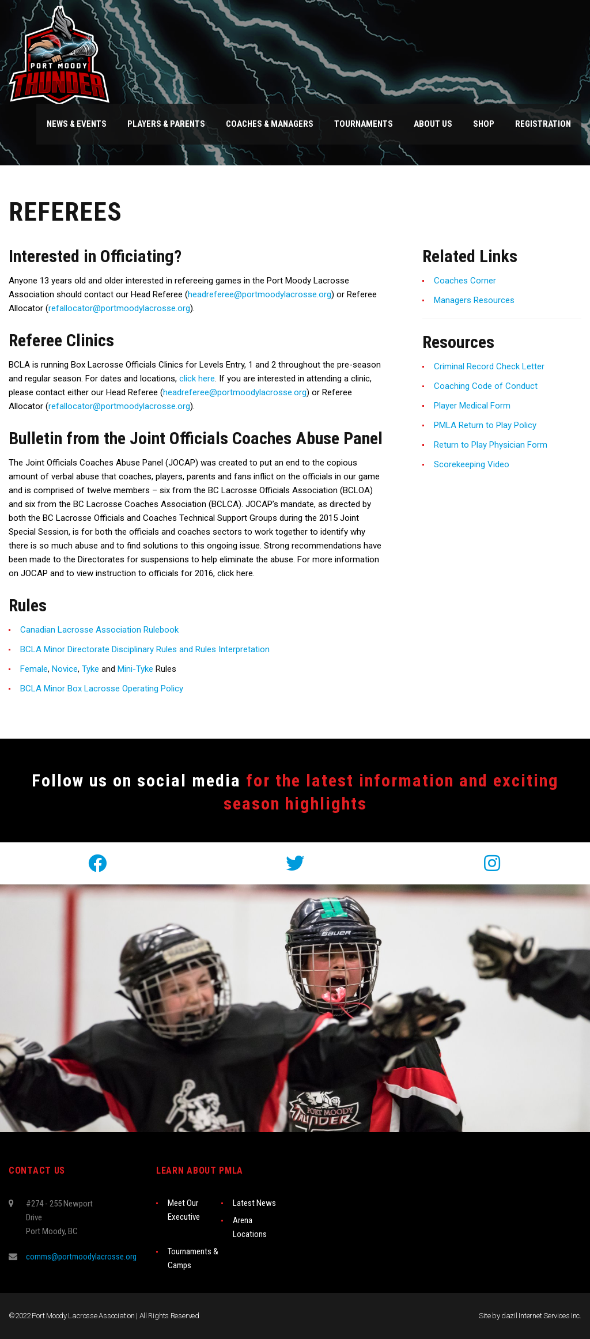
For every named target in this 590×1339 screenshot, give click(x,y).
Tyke (90, 669)
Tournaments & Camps (193, 1258)
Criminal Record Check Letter (489, 366)
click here (197, 378)
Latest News (254, 1203)
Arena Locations (250, 1227)
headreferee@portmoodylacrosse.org (259, 294)
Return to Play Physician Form (490, 445)
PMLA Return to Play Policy (485, 425)
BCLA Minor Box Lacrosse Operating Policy (101, 688)
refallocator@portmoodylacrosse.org (119, 308)
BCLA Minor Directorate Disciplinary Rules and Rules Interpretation (145, 649)
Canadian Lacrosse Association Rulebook (99, 630)
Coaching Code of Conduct (486, 386)
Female (34, 669)
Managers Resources (474, 300)
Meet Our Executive (184, 1210)
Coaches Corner (465, 280)
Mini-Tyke (135, 669)
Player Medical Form (472, 405)
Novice (65, 669)
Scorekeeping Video (471, 464)
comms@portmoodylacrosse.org (81, 1256)
